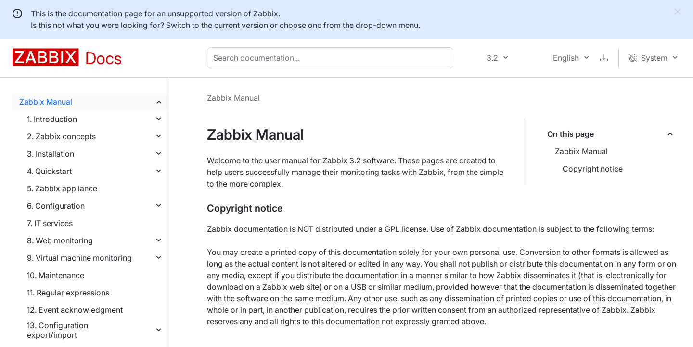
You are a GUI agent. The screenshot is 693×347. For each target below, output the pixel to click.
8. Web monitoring (60, 240)
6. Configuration (56, 206)
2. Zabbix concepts (61, 136)
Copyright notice (593, 169)
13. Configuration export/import (57, 330)
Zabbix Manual (45, 102)
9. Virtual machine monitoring (79, 258)
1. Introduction (52, 119)
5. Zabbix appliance (62, 188)
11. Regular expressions (68, 292)
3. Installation (50, 154)
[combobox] (332, 58)
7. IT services (50, 223)
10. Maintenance (55, 275)
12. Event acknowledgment (75, 310)
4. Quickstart (49, 171)
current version (241, 25)
